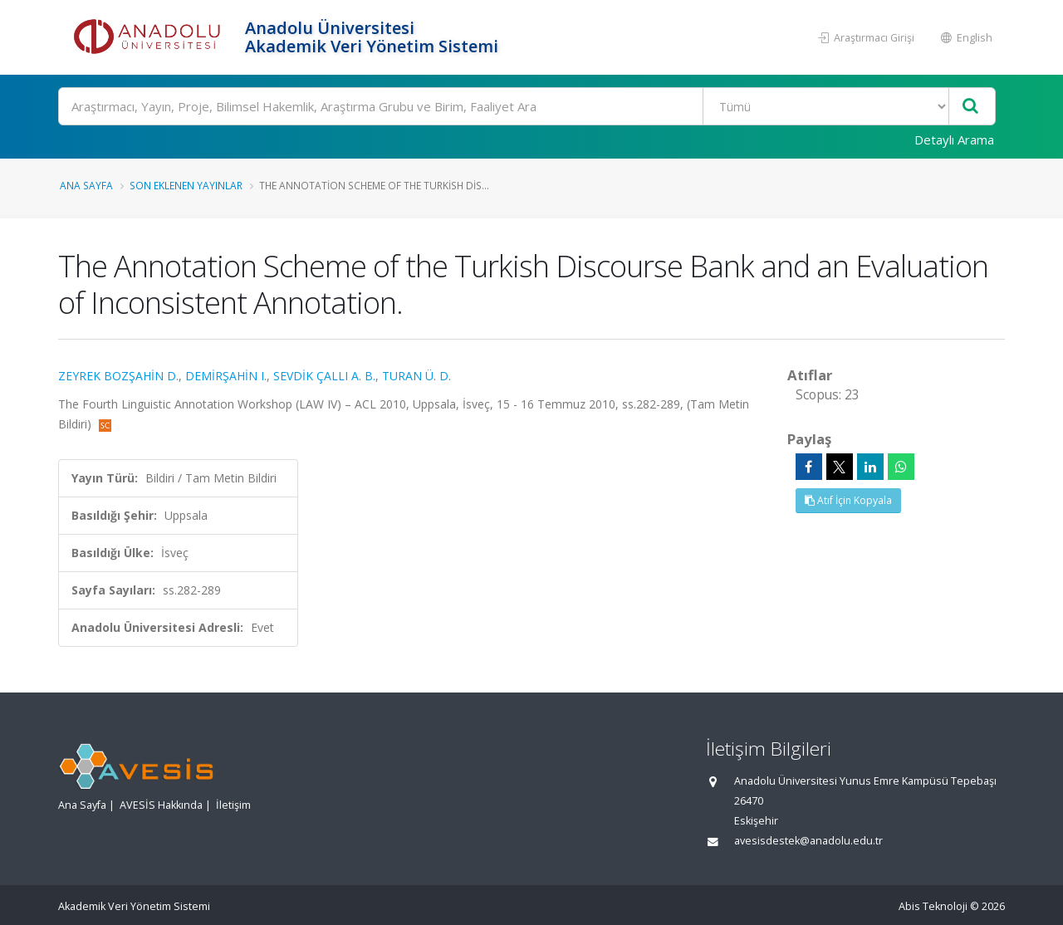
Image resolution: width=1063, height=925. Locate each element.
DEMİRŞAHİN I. (226, 376)
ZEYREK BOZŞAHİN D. (118, 376)
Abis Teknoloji (933, 906)
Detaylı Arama (954, 139)
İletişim (233, 805)
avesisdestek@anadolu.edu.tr (808, 841)
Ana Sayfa (86, 185)
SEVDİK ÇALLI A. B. (324, 376)
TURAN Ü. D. (416, 376)
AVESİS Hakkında (161, 805)
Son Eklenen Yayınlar (186, 185)
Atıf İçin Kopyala (848, 500)
